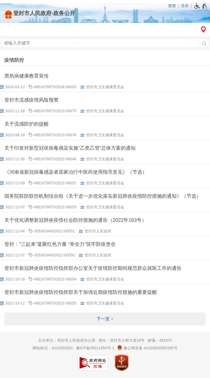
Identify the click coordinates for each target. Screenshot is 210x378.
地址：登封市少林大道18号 (121, 340)
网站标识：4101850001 (53, 348)
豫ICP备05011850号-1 (95, 348)
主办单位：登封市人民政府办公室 (66, 340)
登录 (185, 6)
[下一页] (105, 319)
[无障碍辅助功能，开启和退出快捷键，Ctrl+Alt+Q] (201, 6)
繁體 (172, 6)
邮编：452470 (160, 340)
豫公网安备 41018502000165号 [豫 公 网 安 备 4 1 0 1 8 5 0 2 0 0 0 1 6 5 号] (147, 347)
